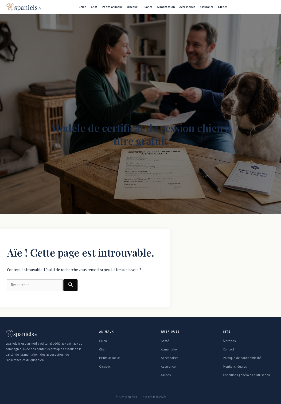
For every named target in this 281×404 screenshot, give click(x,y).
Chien (82, 7)
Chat (94, 7)
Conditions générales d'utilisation (246, 375)
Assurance (207, 7)
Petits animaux (112, 7)
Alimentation (166, 7)
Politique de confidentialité (242, 358)
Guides (222, 7)
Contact (228, 349)
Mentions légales (235, 366)
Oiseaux (132, 7)
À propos (229, 341)
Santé (148, 7)
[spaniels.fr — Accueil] (23, 7)
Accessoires (187, 7)
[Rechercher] (270, 7)
